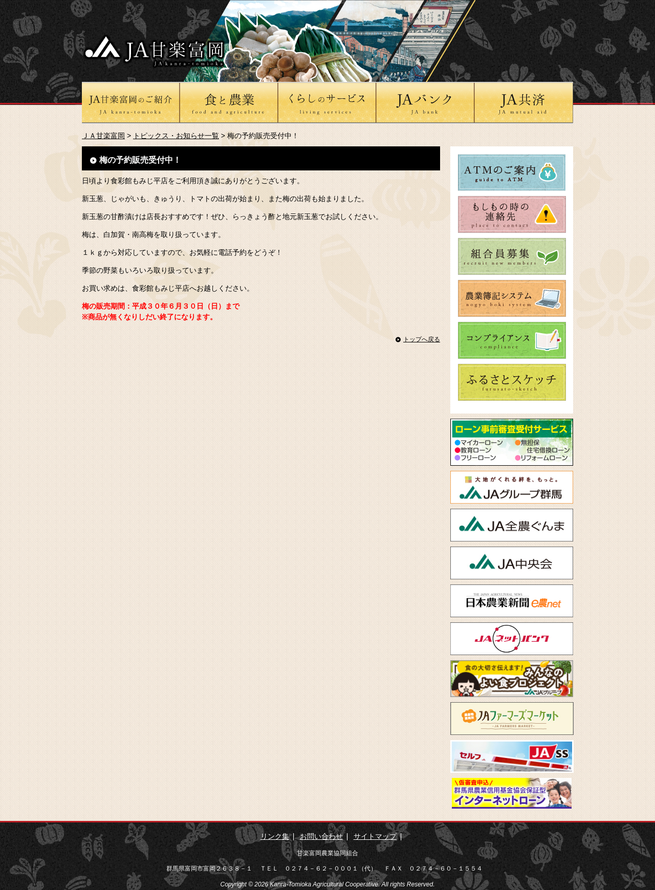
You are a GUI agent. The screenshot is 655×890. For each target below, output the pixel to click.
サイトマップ (375, 836)
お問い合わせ (321, 836)
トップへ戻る (421, 339)
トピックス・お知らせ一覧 (176, 136)
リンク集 (274, 836)
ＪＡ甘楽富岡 (103, 136)
